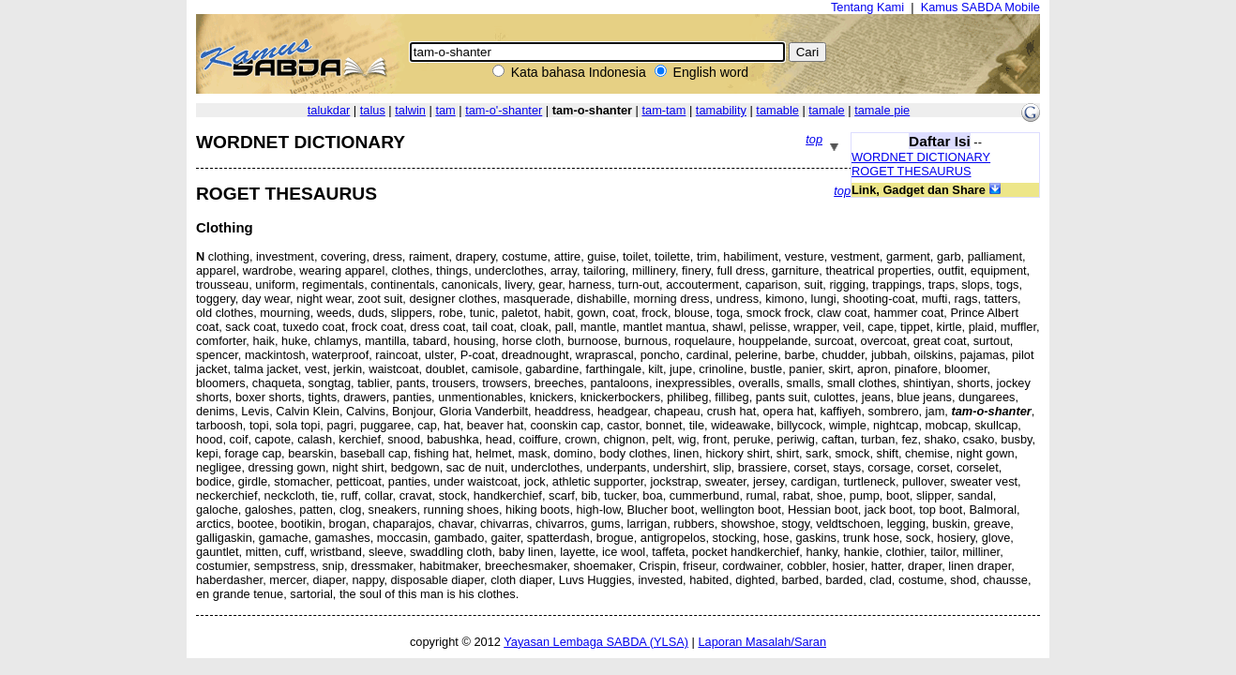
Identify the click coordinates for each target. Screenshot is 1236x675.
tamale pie (882, 110)
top (814, 139)
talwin (410, 110)
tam (445, 110)
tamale (826, 110)
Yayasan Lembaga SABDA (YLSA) (596, 642)
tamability (721, 110)
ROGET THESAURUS (912, 171)
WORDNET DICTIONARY (921, 157)
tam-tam (663, 110)
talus (372, 110)
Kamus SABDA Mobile (980, 7)
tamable (777, 110)
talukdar (329, 110)
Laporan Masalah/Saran (762, 642)
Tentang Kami (867, 7)
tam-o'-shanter (503, 110)
